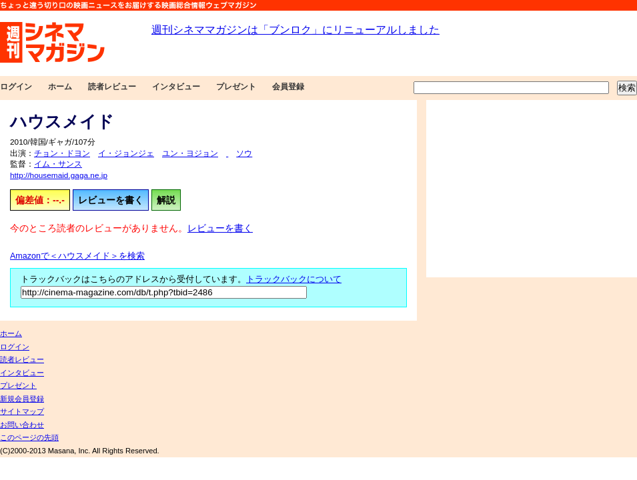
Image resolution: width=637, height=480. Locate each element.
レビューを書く (110, 200)
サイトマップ (22, 411)
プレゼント (236, 86)
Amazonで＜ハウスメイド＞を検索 (77, 256)
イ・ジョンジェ (126, 153)
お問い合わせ (22, 425)
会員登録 (288, 86)
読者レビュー (112, 86)
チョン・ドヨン (62, 153)
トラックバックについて (294, 279)
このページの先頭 (29, 437)
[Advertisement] (532, 188)
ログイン (16, 86)
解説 (166, 200)
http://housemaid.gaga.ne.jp (58, 175)
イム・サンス (58, 164)
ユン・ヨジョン (190, 153)
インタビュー (176, 86)
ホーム (60, 86)
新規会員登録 (22, 399)
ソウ (244, 153)
